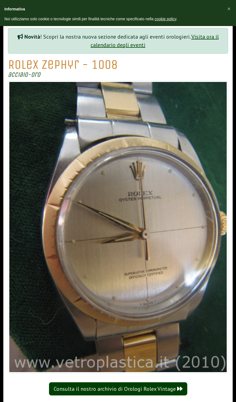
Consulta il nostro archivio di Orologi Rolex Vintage (118, 388)
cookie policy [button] (165, 19)
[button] (229, 8)
